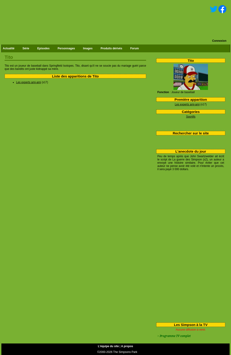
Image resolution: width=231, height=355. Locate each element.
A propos (127, 346)
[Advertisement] (176, 246)
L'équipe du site (108, 346)
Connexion (219, 40)
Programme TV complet (175, 336)
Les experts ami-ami (187, 104)
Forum (134, 48)
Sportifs (191, 116)
